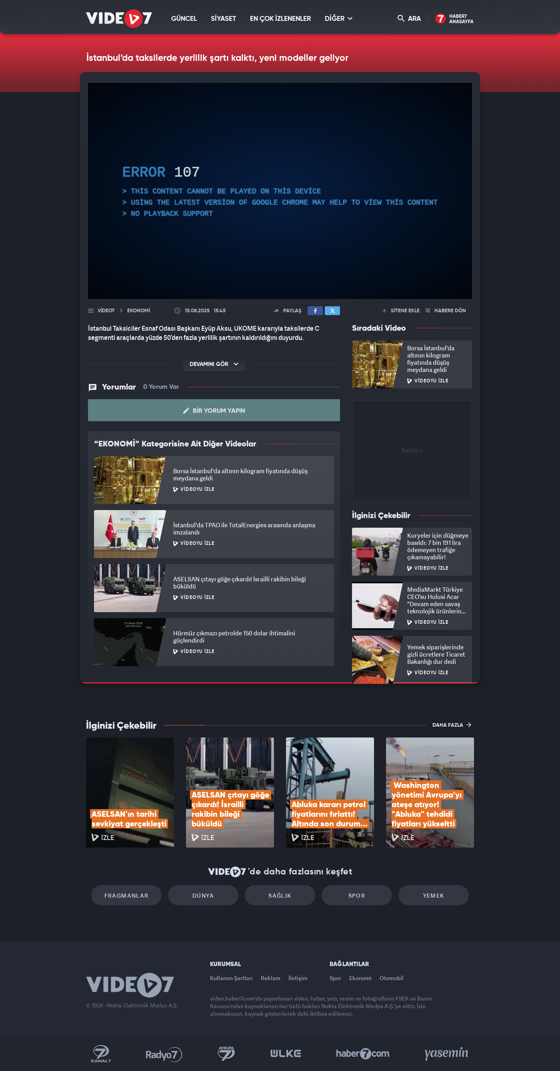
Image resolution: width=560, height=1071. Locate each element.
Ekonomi (360, 978)
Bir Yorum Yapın (214, 411)
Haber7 (363, 1054)
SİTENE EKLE (401, 310)
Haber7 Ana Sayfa (454, 19)
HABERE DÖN (446, 310)
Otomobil (392, 978)
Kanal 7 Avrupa (226, 1054)
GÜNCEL (184, 19)
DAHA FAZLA (451, 724)
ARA (409, 18)
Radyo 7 (164, 1054)
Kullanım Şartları (231, 978)
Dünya (203, 895)
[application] (280, 191)
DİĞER (338, 18)
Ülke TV (285, 1054)
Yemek (433, 895)
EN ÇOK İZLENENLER (280, 19)
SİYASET (223, 19)
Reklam (270, 978)
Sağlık (279, 895)
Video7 (106, 310)
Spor (357, 895)
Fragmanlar (126, 895)
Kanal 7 (101, 1054)
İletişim (298, 978)
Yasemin (447, 1054)
